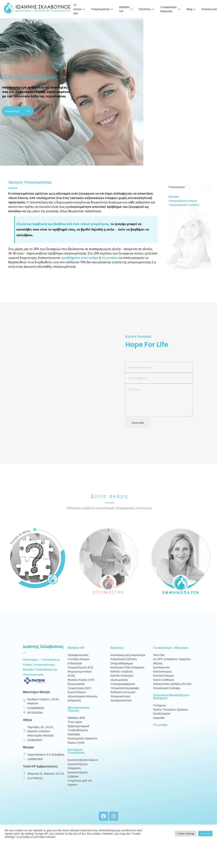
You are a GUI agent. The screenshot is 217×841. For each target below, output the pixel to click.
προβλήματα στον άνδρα (79, 263)
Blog (191, 9)
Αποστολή (138, 431)
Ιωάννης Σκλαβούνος (43, 651)
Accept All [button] (205, 833)
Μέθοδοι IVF (126, 9)
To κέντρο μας (79, 9)
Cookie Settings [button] (185, 833)
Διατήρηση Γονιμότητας (76, 756)
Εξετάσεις (147, 9)
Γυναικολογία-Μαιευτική (170, 9)
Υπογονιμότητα (102, 9)
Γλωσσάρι (160, 729)
